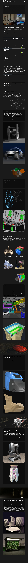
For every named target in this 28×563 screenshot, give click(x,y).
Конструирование (15, 38)
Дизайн (22, 38)
